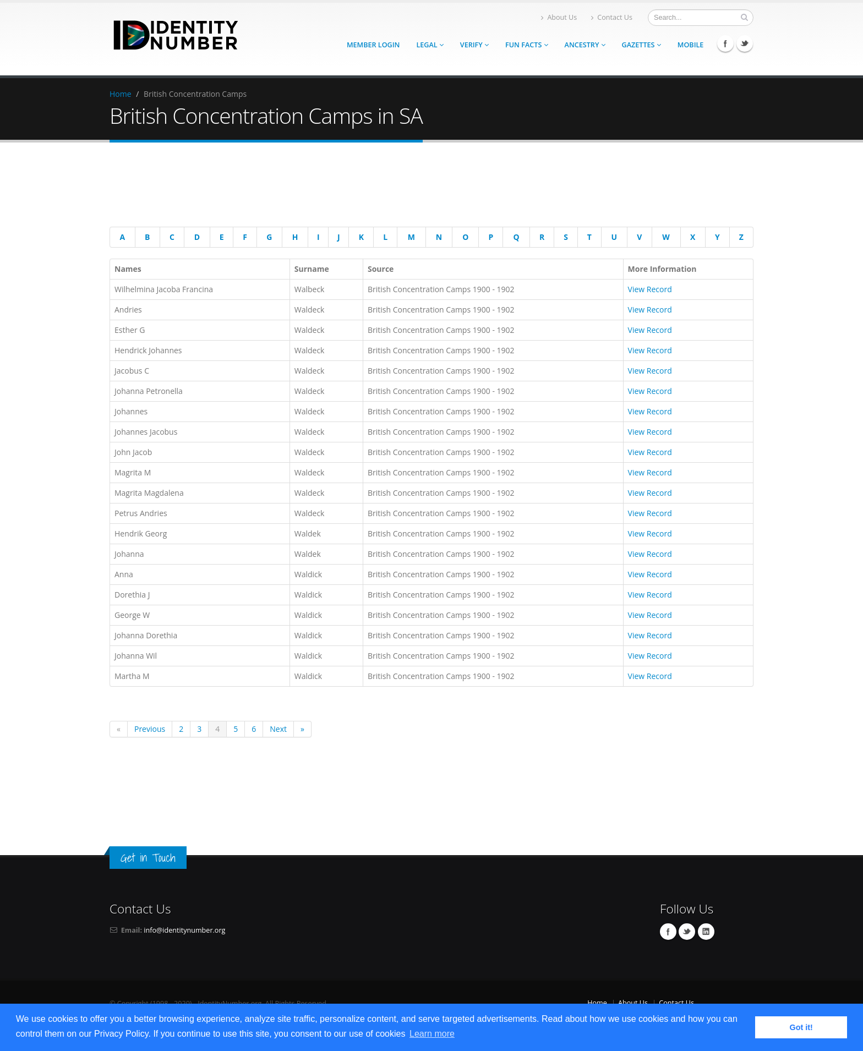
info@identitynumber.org (184, 930)
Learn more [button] (432, 1033)
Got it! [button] (801, 1027)
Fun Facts (526, 45)
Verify (474, 45)
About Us (559, 17)
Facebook (725, 43)
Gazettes (641, 45)
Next (278, 729)
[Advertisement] (423, 186)
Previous (149, 729)
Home (121, 94)
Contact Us (611, 17)
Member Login (373, 45)
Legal (429, 45)
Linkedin (706, 931)
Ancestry (585, 45)
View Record (650, 289)
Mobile (691, 45)
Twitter (744, 43)
